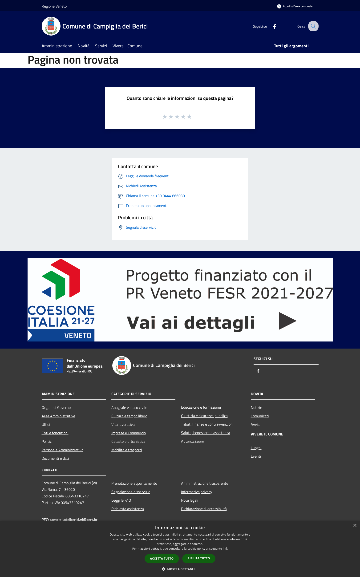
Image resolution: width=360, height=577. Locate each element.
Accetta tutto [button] (162, 559)
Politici (47, 441)
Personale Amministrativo (62, 450)
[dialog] (180, 549)
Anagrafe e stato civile (129, 407)
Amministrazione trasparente (204, 483)
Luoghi (256, 448)
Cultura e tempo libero (129, 416)
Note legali (189, 500)
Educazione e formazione (201, 407)
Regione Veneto (54, 6)
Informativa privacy (196, 492)
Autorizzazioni (192, 441)
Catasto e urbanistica (128, 441)
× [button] (354, 526)
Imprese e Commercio (128, 433)
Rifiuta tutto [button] (199, 558)
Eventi (256, 456)
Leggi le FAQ (121, 500)
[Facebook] (271, 26)
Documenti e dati (55, 458)
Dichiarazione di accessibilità (204, 509)
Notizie (256, 407)
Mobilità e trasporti (126, 450)
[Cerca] (313, 26)
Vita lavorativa (123, 424)
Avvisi (255, 424)
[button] (180, 569)
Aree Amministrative (58, 416)
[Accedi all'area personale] (295, 6)
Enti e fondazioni (55, 433)
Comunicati (260, 416)
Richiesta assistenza (127, 509)
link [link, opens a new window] (225, 549)
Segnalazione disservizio (130, 492)
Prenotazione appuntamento (134, 483)
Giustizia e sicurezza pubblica (204, 416)
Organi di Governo (56, 407)
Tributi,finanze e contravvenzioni (207, 424)
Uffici (46, 424)
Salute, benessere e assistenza (205, 432)
